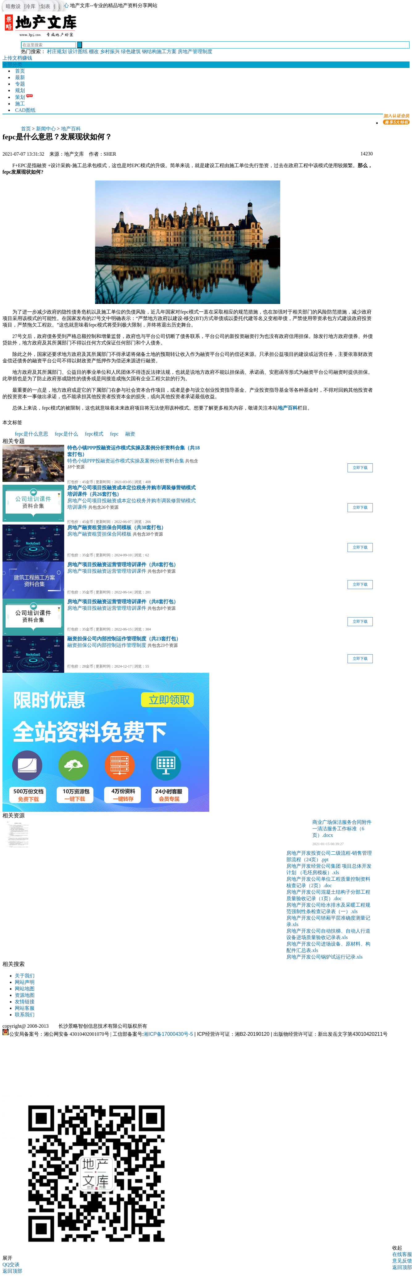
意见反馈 (402, 1260)
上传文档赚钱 (17, 58)
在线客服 (402, 1254)
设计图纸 (78, 51)
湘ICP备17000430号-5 (168, 1034)
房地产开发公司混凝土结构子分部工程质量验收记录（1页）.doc (328, 895)
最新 (20, 77)
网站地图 (25, 988)
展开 (7, 1258)
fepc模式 (94, 433)
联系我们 (25, 1014)
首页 (20, 71)
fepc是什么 (66, 433)
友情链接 (25, 1001)
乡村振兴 (110, 51)
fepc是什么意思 (31, 433)
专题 (20, 83)
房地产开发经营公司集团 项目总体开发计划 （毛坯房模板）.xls (329, 869)
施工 (20, 103)
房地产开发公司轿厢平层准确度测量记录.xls (328, 921)
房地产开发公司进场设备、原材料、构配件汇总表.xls (328, 947)
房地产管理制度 (195, 51)
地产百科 (71, 128)
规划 (20, 90)
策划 (20, 97)
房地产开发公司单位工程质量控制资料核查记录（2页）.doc (328, 882)
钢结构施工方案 (159, 51)
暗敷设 (13, 6)
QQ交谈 (10, 1264)
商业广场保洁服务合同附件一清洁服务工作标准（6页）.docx (342, 829)
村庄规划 (57, 51)
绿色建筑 (131, 51)
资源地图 (25, 995)
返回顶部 (402, 1267)
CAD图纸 (25, 110)
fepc (114, 433)
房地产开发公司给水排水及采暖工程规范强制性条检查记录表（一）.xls (328, 908)
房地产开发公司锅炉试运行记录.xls (324, 956)
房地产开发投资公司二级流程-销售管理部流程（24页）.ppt (329, 856)
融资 (130, 433)
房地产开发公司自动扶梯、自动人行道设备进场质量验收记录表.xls (328, 934)
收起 (397, 1247)
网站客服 (25, 1008)
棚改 (94, 51)
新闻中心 (46, 128)
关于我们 (25, 975)
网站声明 (25, 982)
